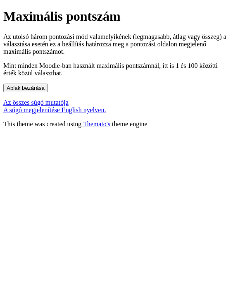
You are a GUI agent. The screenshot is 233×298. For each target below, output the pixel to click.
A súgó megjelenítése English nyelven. (54, 109)
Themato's (96, 123)
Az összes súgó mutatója (36, 102)
